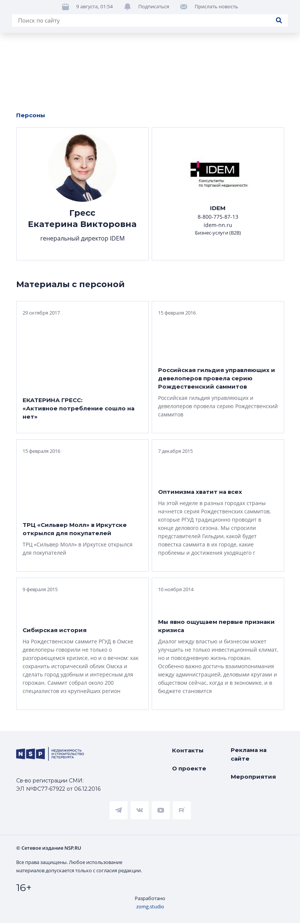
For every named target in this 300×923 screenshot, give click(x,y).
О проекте (189, 768)
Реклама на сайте (248, 754)
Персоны (30, 115)
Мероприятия (253, 776)
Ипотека (160, 11)
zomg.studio (150, 906)
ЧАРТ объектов (91, 11)
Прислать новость (216, 35)
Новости (23, 11)
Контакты (188, 750)
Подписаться (154, 35)
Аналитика (221, 11)
